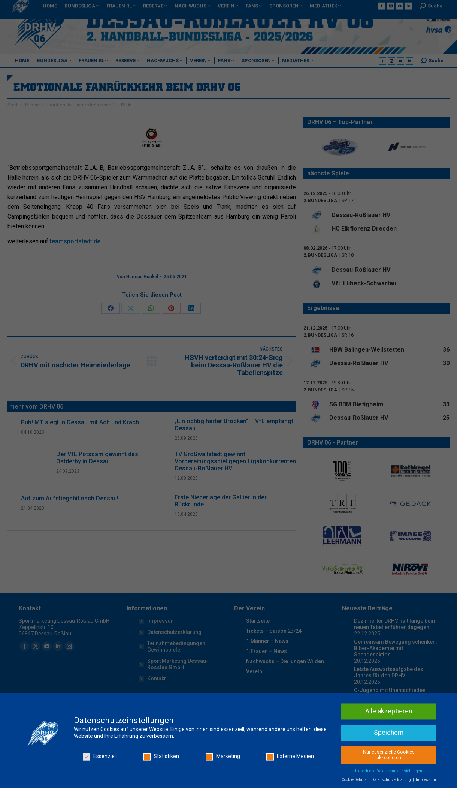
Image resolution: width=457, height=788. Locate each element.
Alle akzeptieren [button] (388, 771)
